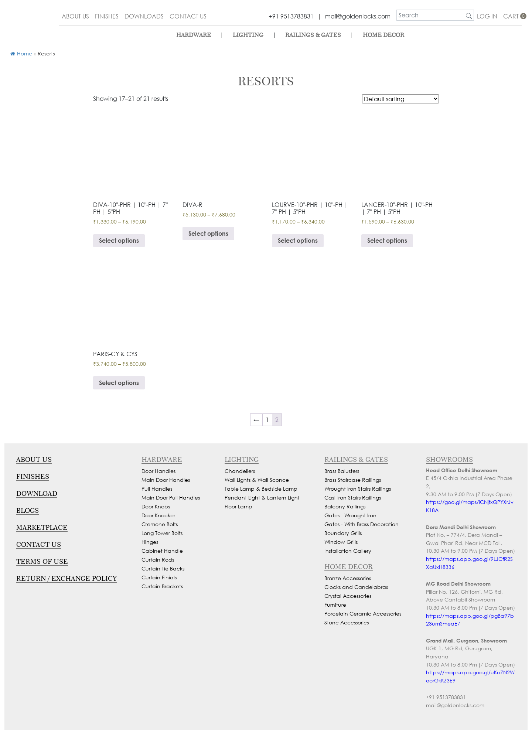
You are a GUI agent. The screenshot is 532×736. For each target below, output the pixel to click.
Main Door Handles (165, 479)
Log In (487, 16)
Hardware (193, 34)
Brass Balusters (341, 470)
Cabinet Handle (162, 550)
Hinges (149, 541)
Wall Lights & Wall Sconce (257, 479)
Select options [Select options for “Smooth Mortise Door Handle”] (119, 382)
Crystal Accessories (347, 595)
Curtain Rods (157, 559)
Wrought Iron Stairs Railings (357, 488)
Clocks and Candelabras (356, 586)
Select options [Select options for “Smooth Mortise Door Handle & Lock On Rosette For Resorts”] (208, 233)
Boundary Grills (343, 532)
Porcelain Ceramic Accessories (362, 613)
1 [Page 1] (267, 419)
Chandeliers (240, 470)
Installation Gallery (347, 550)
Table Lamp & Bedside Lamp (261, 488)
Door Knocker (158, 515)
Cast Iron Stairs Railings (352, 497)
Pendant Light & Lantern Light (262, 497)
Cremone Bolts (159, 524)
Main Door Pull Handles (170, 497)
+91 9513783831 (291, 16)
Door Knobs (155, 506)
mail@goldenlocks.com (358, 16)
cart (512, 16)
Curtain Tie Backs (162, 568)
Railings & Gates (313, 34)
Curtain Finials (159, 577)
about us (75, 16)
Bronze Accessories (347, 578)
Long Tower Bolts (162, 532)
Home (21, 53)
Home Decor (383, 34)
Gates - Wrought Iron (350, 515)
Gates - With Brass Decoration (361, 524)
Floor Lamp (238, 506)
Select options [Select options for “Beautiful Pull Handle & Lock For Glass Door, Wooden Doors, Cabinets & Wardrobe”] (387, 240)
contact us (188, 16)
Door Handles (158, 470)
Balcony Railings (344, 506)
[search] (430, 15)
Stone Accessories (346, 622)
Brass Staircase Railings (352, 479)
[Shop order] (400, 98)
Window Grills (341, 541)
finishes (107, 16)
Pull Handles (156, 488)
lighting (248, 34)
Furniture (335, 604)
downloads (144, 16)
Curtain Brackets (162, 586)
